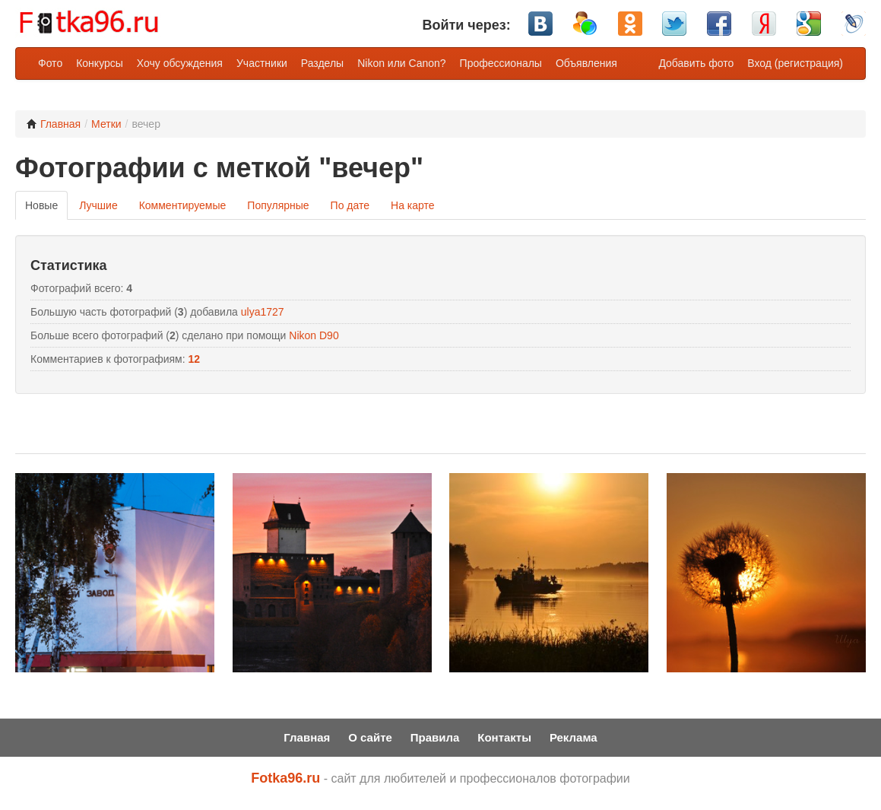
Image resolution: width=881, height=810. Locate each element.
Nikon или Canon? (401, 63)
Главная (54, 124)
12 (195, 359)
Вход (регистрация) (795, 63)
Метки (106, 124)
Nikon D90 (313, 335)
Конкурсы (99, 63)
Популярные (278, 205)
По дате (350, 205)
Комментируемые (183, 205)
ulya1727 (262, 312)
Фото (50, 63)
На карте (413, 205)
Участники (261, 63)
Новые (41, 205)
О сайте (370, 737)
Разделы (322, 63)
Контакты (504, 737)
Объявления (586, 63)
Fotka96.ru (285, 778)
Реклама (573, 737)
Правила (435, 737)
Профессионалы (501, 63)
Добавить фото (696, 63)
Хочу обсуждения (180, 63)
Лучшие (98, 205)
